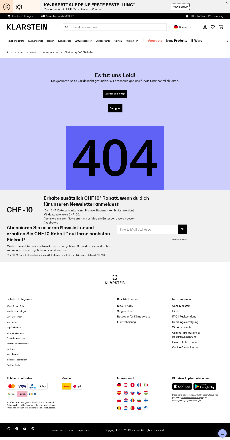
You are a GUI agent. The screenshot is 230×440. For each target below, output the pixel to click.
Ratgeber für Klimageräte (133, 319)
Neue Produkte (216, 40)
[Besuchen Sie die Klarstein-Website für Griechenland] (146, 411)
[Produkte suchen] (115, 27)
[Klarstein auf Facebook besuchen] (20, 433)
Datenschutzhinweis (177, 242)
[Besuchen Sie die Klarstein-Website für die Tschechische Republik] (139, 395)
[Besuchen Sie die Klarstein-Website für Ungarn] (146, 395)
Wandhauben (15, 356)
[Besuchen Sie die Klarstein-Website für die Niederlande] (126, 411)
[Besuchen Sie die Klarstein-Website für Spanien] (119, 395)
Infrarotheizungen (18, 335)
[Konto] (205, 27)
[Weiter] (227, 40)
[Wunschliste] (213, 27)
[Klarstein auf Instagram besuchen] (10, 433)
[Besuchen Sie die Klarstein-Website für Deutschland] (119, 388)
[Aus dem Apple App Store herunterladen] (182, 389)
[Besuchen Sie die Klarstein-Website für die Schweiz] (132, 388)
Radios (38, 52)
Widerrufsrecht (182, 330)
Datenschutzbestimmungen (194, 400)
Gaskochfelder (16, 367)
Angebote (194, 40)
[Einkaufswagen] (221, 27)
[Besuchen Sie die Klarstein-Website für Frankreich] (139, 388)
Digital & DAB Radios (59, 52)
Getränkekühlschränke (21, 346)
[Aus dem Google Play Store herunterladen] (204, 389)
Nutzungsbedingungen (182, 403)
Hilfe (175, 313)
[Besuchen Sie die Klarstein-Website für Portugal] (132, 411)
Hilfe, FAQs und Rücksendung (207, 16)
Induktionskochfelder (20, 362)
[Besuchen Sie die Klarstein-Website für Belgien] (119, 411)
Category (115, 110)
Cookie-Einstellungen (185, 350)
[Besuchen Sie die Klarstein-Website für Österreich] (126, 388)
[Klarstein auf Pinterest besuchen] (42, 433)
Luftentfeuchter (16, 319)
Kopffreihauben (16, 330)
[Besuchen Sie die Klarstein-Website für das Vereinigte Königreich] (126, 395)
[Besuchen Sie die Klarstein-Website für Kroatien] (126, 403)
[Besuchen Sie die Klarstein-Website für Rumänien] (132, 403)
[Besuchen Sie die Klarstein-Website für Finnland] (146, 403)
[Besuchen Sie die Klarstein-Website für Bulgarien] (139, 403)
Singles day (124, 313)
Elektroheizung (126, 324)
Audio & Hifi (21, 52)
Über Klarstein (181, 308)
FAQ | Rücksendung (184, 319)
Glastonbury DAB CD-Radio (90, 52)
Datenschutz (69, 432)
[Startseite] (11, 52)
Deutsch (182, 27)
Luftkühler (13, 351)
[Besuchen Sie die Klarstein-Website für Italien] (146, 388)
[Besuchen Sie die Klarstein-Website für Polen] (119, 403)
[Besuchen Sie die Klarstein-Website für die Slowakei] (132, 395)
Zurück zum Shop (115, 94)
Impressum (101, 432)
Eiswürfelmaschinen (19, 340)
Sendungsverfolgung (185, 324)
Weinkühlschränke (18, 308)
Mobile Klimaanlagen (20, 313)
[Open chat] (222, 433)
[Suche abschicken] (66, 27)
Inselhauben (14, 324)
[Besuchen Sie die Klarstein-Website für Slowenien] (139, 411)
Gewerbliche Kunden (185, 344)
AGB (85, 432)
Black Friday (125, 308)
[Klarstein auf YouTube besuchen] (31, 433)
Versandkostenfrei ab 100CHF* (63, 16)
